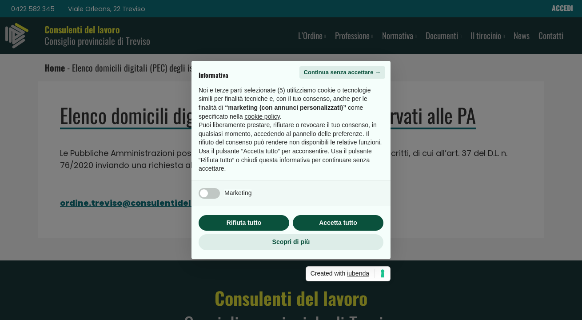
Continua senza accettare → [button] (342, 72)
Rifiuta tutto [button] (244, 222)
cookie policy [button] (262, 116)
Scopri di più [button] (291, 241)
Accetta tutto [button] (338, 222)
